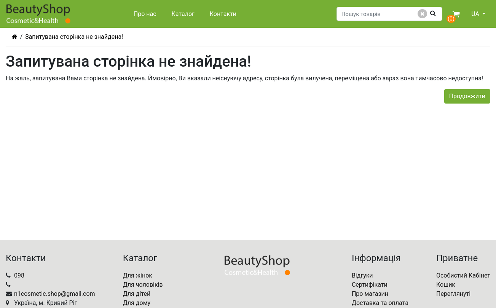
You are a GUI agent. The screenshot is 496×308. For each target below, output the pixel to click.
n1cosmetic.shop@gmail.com (54, 293)
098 (19, 275)
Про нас (145, 14)
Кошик (445, 284)
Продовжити (467, 96)
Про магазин (370, 293)
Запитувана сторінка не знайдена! (74, 36)
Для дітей (137, 293)
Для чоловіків (143, 284)
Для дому (136, 302)
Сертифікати (370, 284)
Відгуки (362, 275)
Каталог (183, 14)
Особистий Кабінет (463, 275)
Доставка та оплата (380, 302)
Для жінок (137, 275)
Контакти (223, 14)
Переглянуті (453, 293)
